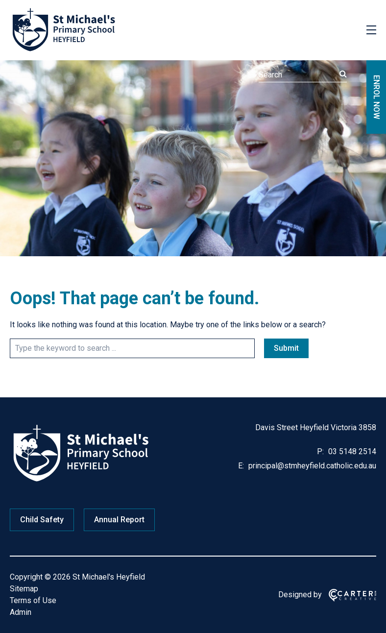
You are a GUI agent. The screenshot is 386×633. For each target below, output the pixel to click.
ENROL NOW (376, 97)
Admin (20, 612)
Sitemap (24, 588)
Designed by (300, 594)
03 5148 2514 (351, 451)
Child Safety (42, 519)
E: (241, 465)
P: (320, 451)
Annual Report (119, 519)
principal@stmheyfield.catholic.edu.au (311, 465)
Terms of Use (33, 600)
